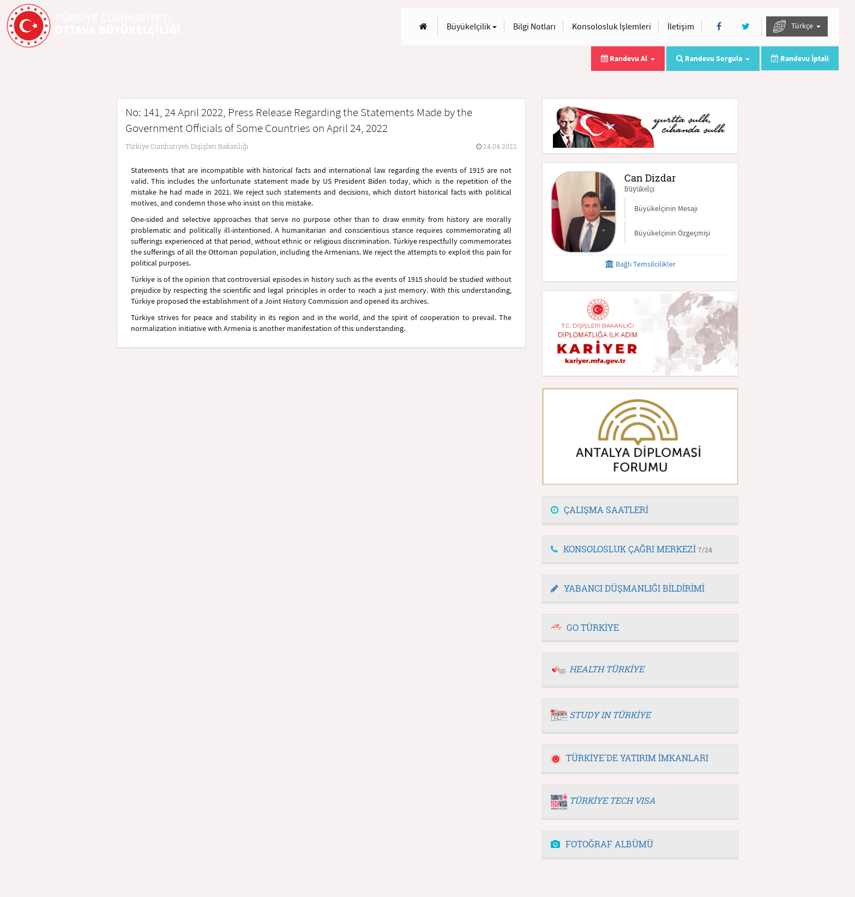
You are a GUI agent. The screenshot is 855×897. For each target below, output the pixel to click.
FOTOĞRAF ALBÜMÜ (602, 844)
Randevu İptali (800, 58)
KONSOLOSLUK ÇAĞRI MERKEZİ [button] (631, 549)
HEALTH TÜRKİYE (606, 669)
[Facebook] (719, 26)
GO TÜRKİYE (593, 627)
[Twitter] (745, 26)
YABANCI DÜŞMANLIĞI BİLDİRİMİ (628, 588)
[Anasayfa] (423, 26)
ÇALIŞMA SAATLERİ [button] (599, 509)
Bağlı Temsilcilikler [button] (640, 264)
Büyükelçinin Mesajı (665, 208)
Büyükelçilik (472, 26)
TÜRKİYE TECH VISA (612, 800)
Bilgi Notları (534, 26)
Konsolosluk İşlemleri (611, 26)
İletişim (680, 26)
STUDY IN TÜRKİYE (610, 714)
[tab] (640, 510)
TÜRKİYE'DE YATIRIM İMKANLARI (629, 757)
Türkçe (797, 26)
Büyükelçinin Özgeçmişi (672, 233)
